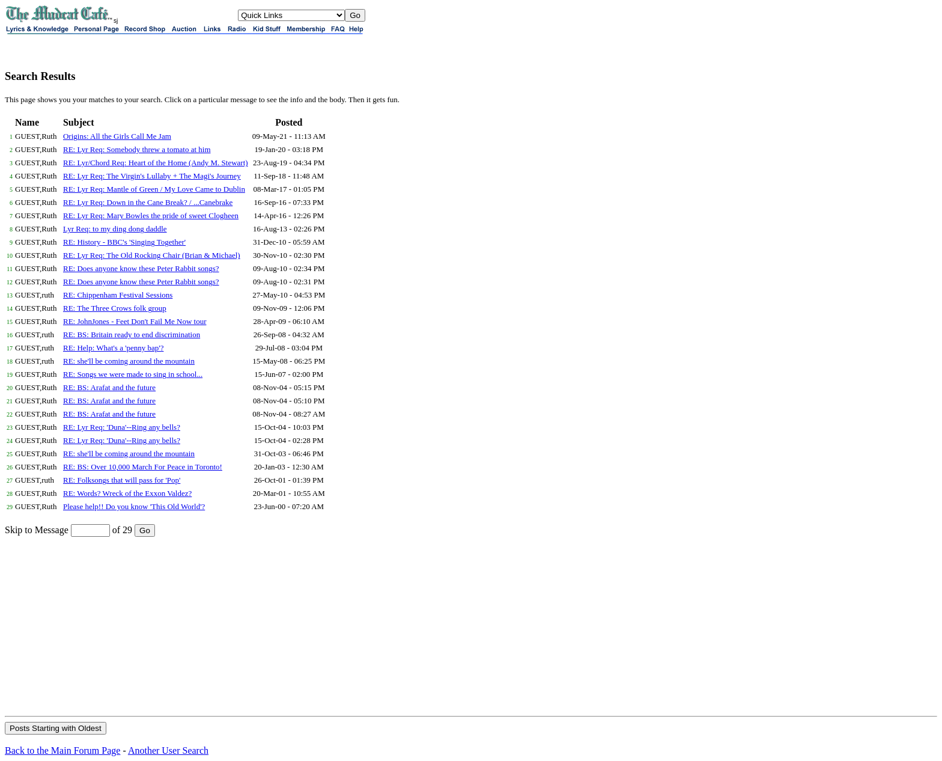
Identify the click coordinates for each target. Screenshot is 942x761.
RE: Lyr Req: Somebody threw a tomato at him (137, 149)
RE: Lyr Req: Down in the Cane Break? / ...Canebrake (147, 202)
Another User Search (168, 750)
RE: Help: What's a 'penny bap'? (113, 347)
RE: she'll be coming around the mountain (129, 360)
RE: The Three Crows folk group (114, 308)
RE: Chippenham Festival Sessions (117, 294)
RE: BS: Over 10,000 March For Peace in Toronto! (142, 466)
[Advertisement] (471, 626)
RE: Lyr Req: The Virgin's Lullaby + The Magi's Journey (152, 175)
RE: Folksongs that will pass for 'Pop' (121, 479)
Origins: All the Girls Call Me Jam (117, 136)
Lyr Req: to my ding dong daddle (115, 228)
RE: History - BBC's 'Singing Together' (124, 241)
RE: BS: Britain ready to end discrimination (131, 334)
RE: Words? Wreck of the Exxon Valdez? (127, 493)
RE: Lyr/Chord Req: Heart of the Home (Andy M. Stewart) (155, 162)
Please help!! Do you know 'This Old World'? (134, 506)
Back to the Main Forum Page (62, 750)
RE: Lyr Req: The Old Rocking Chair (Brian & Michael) (151, 255)
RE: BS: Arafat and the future (109, 387)
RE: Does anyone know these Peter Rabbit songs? (141, 268)
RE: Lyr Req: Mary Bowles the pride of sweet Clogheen (151, 215)
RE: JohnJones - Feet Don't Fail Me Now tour (135, 321)
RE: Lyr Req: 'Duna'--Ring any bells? (121, 427)
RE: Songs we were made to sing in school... (132, 374)
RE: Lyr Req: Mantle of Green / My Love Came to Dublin (154, 189)
